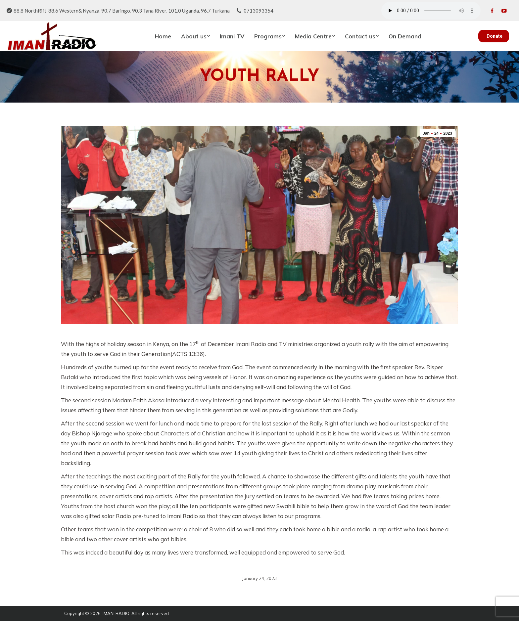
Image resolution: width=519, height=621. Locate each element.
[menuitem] (163, 36)
